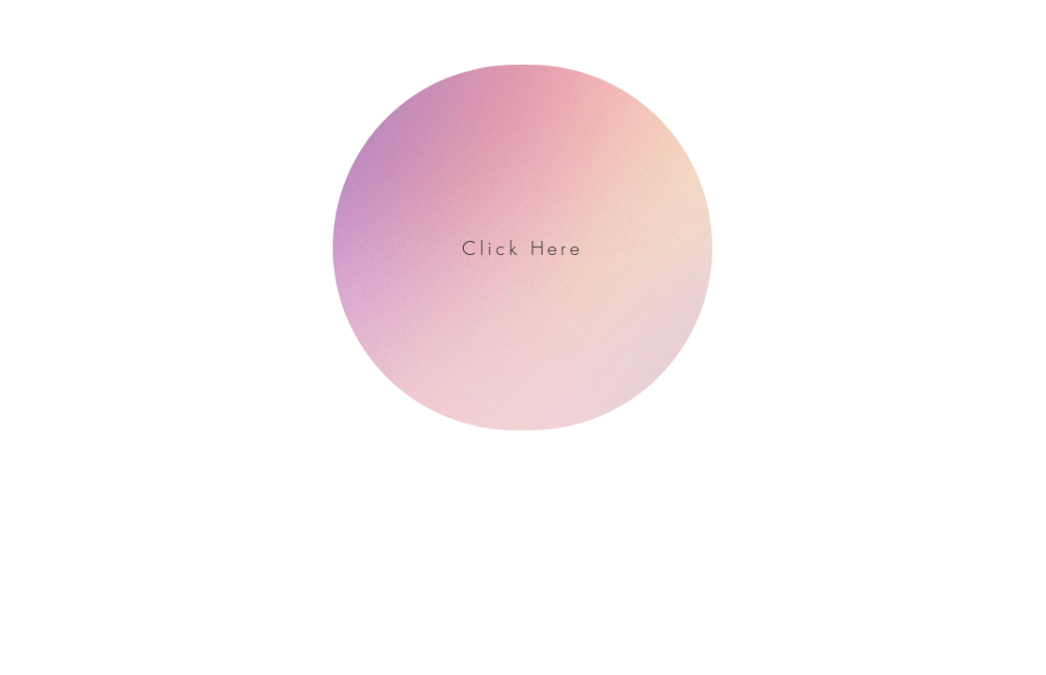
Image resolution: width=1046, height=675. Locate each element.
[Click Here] (522, 247)
